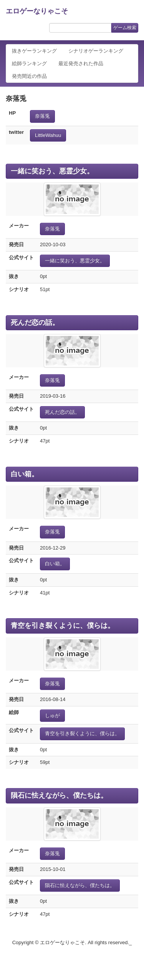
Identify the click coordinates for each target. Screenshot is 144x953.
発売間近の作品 (29, 76)
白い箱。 (24, 474)
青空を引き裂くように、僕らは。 (62, 625)
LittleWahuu (48, 135)
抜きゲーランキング (34, 51)
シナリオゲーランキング (95, 51)
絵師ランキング (29, 63)
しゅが (52, 715)
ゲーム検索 (124, 27)
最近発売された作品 (80, 63)
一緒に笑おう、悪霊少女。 (52, 171)
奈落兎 (42, 116)
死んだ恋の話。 (35, 322)
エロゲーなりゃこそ (37, 11)
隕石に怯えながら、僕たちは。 (59, 795)
